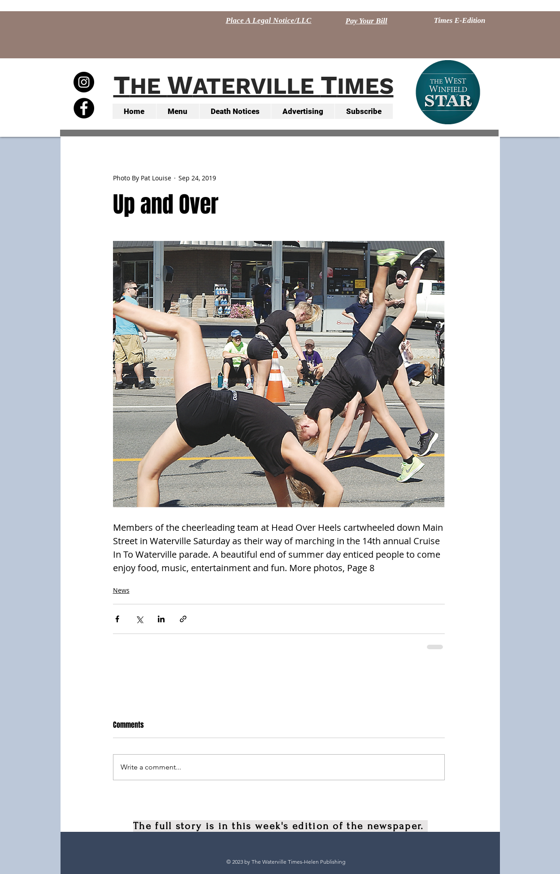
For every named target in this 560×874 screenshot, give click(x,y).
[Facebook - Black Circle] (84, 108)
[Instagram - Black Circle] (84, 82)
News (121, 590)
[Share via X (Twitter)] (139, 619)
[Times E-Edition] (459, 20)
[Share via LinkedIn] (161, 619)
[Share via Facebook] (117, 619)
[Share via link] (183, 619)
